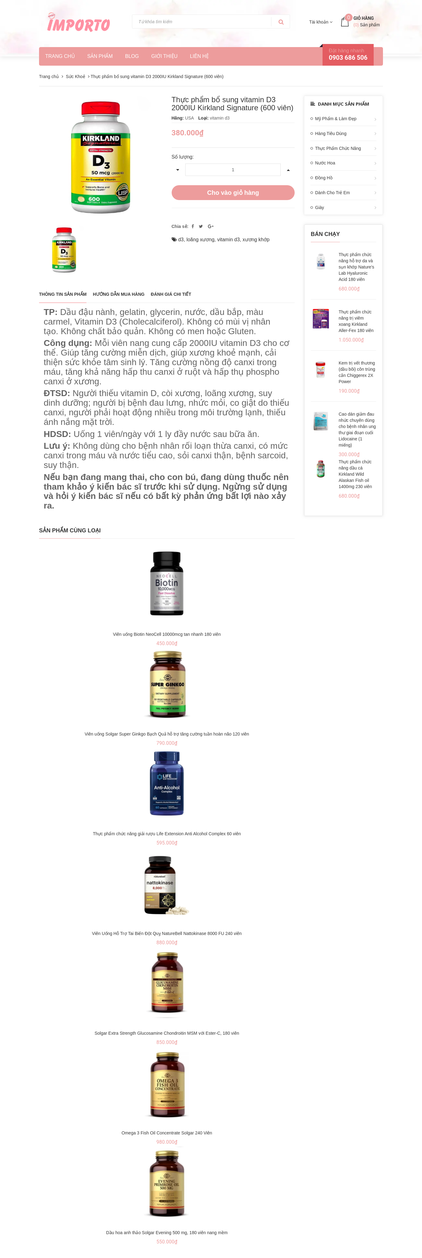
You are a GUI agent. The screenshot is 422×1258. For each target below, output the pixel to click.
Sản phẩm (100, 56)
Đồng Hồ (323, 177)
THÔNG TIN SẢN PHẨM (62, 294)
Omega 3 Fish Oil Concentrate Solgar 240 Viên (166, 1132)
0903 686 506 (348, 57)
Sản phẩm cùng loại (70, 530)
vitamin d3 (228, 239)
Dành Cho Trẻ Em (332, 192)
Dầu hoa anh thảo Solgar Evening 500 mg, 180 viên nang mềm (166, 1232)
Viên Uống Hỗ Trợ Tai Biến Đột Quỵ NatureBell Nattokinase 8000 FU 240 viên (167, 933)
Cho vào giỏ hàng (233, 192)
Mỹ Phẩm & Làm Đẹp (335, 118)
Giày (319, 207)
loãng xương (200, 239)
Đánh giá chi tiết (171, 294)
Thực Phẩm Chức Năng (338, 148)
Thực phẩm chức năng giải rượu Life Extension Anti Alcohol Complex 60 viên (167, 833)
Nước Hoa (325, 162)
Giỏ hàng (364, 18)
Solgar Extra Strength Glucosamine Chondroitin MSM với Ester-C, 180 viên (167, 1033)
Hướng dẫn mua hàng (119, 294)
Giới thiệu (164, 56)
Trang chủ (60, 56)
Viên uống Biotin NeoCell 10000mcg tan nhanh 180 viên (167, 634)
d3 (181, 239)
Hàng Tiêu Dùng (330, 133)
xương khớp (256, 239)
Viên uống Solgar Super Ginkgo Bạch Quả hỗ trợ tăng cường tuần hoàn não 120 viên (167, 734)
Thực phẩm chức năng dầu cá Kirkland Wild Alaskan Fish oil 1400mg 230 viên (355, 474)
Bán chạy (325, 234)
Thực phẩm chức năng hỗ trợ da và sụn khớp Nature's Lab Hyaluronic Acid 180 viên (356, 267)
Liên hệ (199, 56)
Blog (132, 56)
